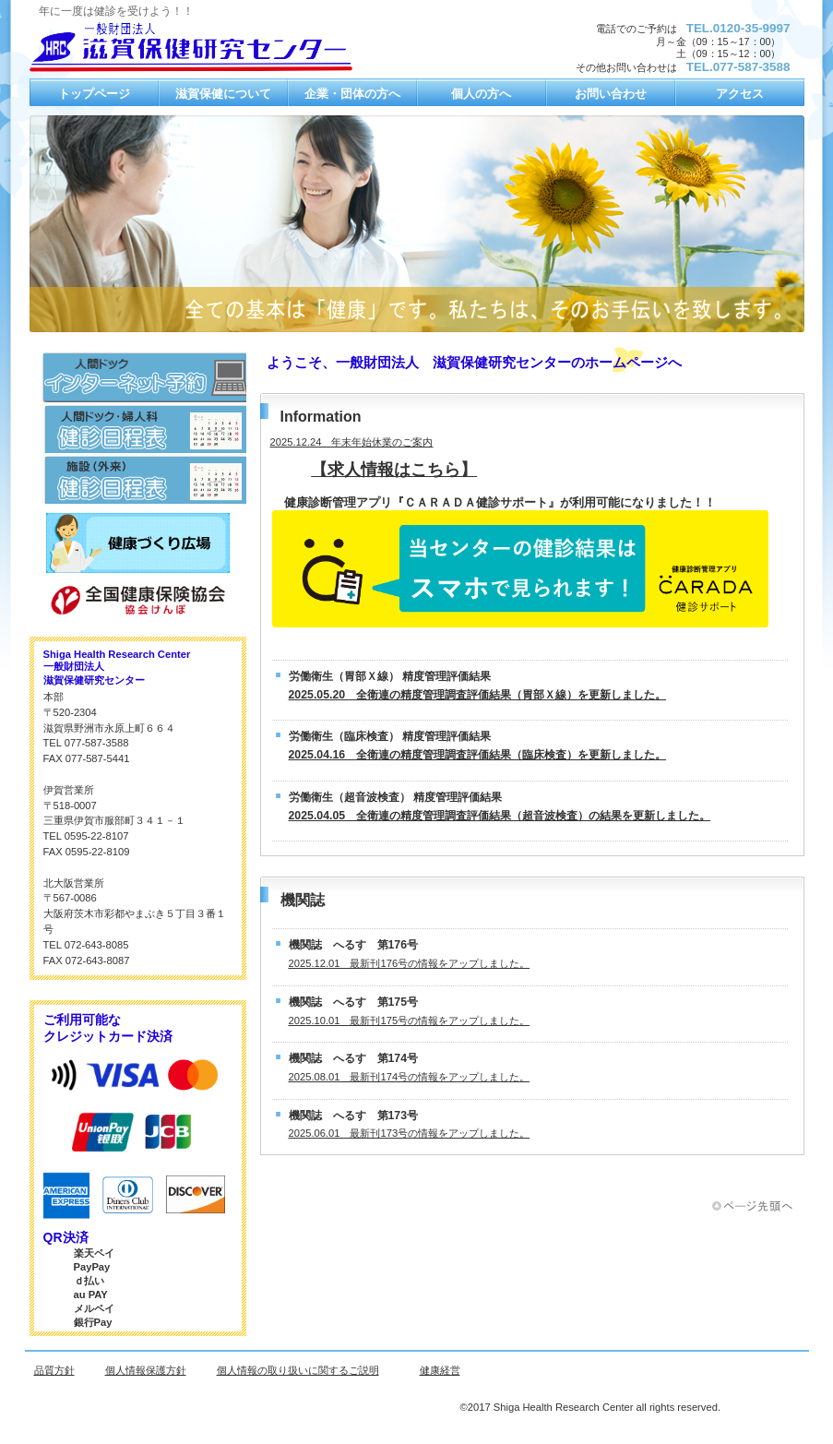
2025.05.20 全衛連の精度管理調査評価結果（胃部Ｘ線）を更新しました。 (478, 694)
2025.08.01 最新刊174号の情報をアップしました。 (409, 1076)
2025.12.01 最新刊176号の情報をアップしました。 (409, 963)
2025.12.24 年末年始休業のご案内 (352, 442)
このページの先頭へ (758, 1206)
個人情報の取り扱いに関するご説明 (298, 1370)
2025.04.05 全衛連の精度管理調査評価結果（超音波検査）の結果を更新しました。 (500, 815)
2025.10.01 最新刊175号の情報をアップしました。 (409, 1020)
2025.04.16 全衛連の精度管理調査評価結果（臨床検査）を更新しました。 (478, 754)
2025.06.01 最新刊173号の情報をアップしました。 (409, 1133)
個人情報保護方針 (145, 1370)
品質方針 (54, 1370)
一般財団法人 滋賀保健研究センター (214, 46)
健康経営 (440, 1370)
